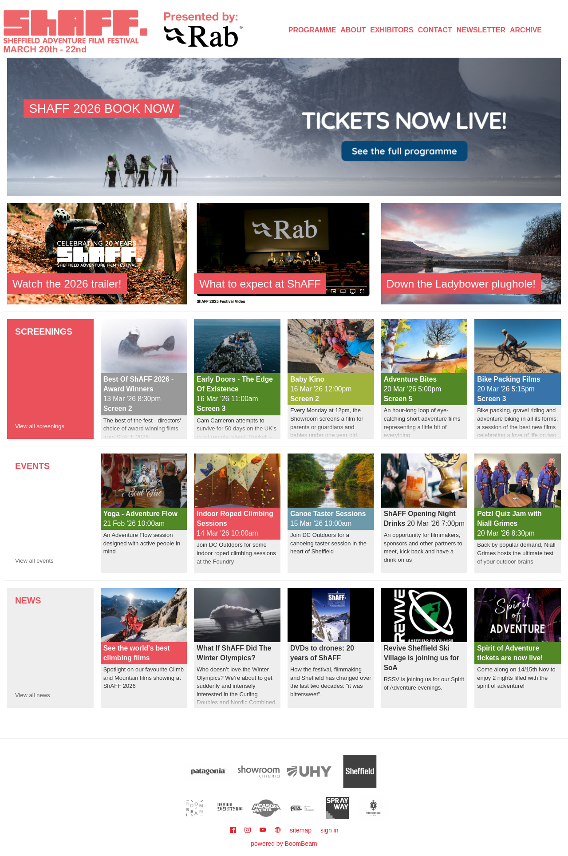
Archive (526, 30)
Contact (435, 30)
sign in (329, 830)
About (353, 30)
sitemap (301, 830)
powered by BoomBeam (284, 843)
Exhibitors (392, 30)
